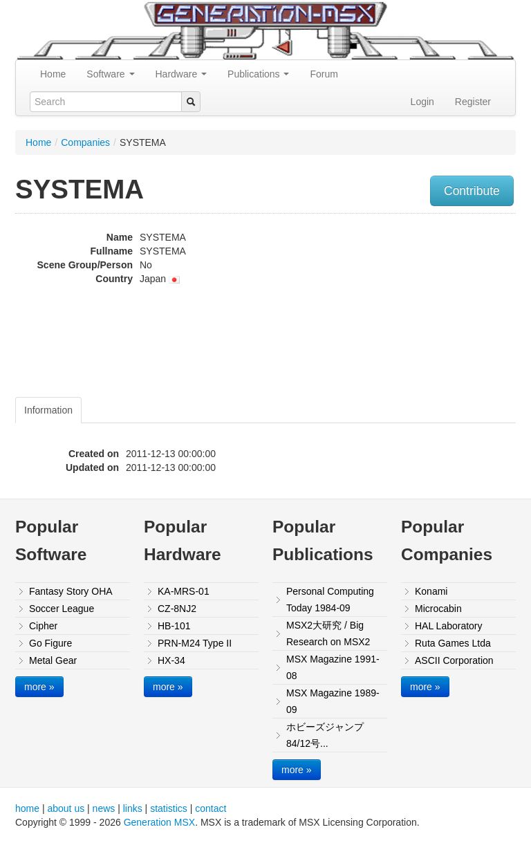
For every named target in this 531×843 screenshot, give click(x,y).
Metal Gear (53, 660)
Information (48, 410)
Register (473, 101)
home (27, 808)
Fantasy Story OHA (71, 591)
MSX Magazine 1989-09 (333, 701)
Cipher (43, 625)
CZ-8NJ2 (177, 608)
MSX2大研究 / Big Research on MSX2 (328, 633)
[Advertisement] (444, 307)
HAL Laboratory (449, 625)
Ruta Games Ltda (453, 643)
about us (65, 808)
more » (39, 686)
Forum (323, 74)
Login (422, 101)
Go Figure (50, 643)
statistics (168, 808)
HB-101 (174, 625)
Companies (85, 142)
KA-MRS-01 (183, 591)
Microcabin (438, 608)
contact (210, 808)
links (132, 808)
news (104, 808)
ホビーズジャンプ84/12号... (325, 735)
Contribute (472, 191)
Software (110, 74)
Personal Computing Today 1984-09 (330, 599)
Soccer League (61, 608)
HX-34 (171, 660)
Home (53, 74)
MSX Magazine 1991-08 (333, 667)
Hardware (181, 74)
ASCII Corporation (454, 660)
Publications (258, 74)
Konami (431, 591)
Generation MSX (160, 822)
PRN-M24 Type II (195, 643)
